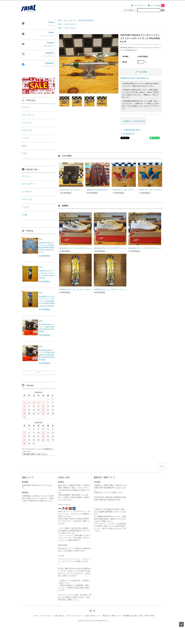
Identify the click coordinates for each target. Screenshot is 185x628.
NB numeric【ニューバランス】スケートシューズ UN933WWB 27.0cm (153, 248)
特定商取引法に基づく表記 (133, 616)
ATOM (151, 616)
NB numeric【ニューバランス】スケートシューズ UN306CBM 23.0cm (83, 248)
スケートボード (70, 20)
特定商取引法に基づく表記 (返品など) (134, 78)
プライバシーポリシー (74, 616)
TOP (59, 20)
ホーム (36, 616)
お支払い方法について (92, 616)
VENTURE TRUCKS (86, 20)
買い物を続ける (128, 134)
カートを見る (157, 5)
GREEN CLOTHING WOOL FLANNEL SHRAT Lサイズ (106, 190)
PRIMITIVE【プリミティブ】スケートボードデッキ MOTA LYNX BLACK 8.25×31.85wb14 (125, 289)
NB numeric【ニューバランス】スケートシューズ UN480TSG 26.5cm (118, 248)
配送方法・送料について (112, 616)
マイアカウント (140, 5)
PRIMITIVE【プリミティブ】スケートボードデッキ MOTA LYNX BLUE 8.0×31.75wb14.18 (90, 289)
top (181, 624)
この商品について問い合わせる (133, 121)
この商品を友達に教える (132, 130)
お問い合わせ (59, 616)
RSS (146, 616)
